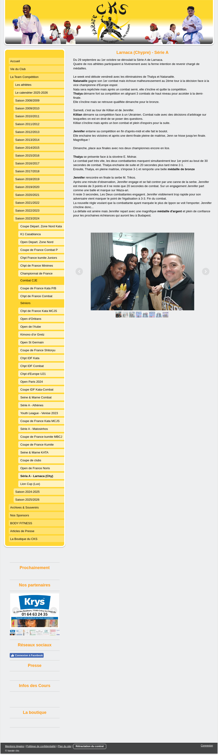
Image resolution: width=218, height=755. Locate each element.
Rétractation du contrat (90, 746)
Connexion (207, 745)
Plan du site (64, 746)
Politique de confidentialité (41, 746)
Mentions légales (14, 746)
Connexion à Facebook (27, 655)
